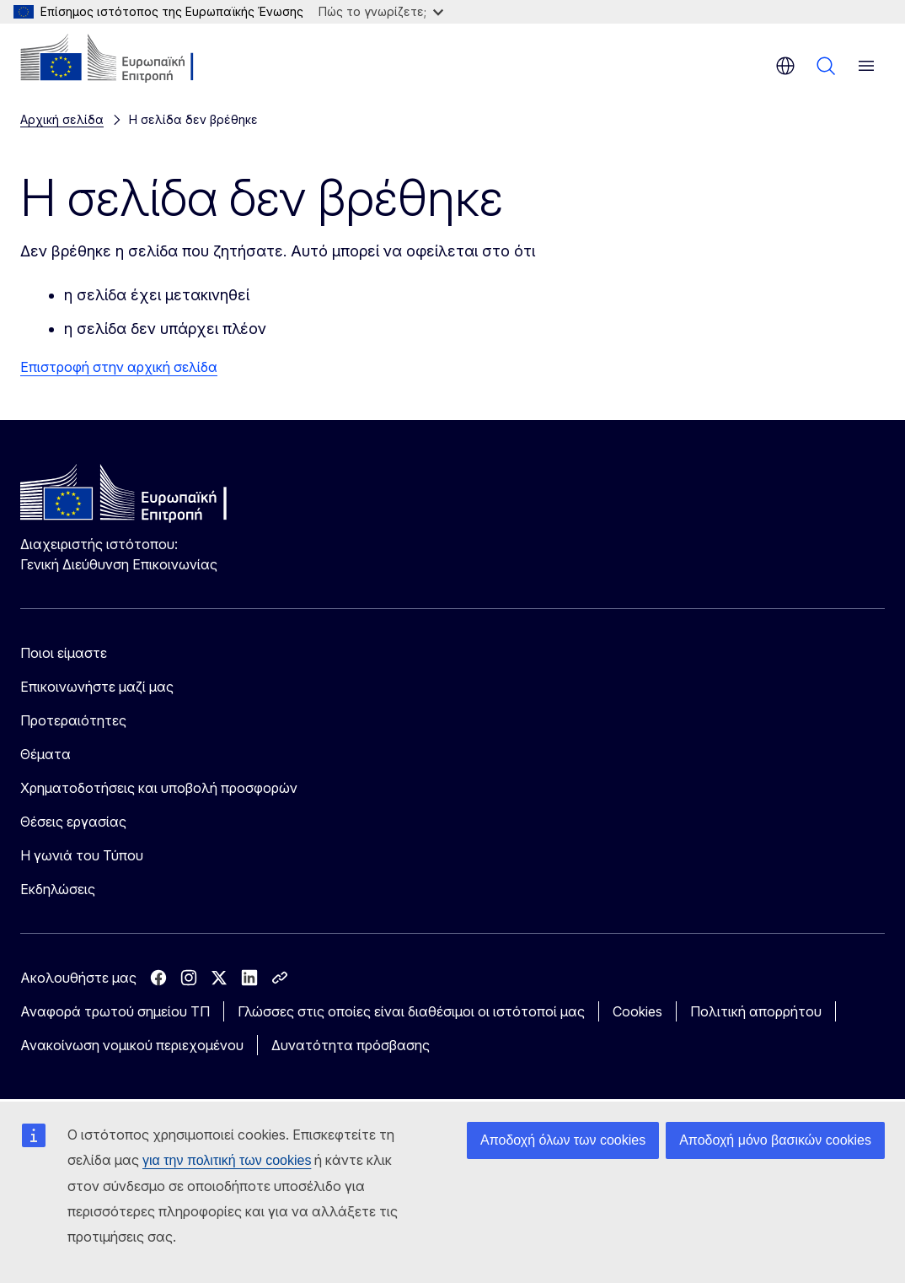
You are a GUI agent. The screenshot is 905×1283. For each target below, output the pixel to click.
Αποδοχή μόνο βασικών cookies (775, 1140)
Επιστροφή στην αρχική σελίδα (118, 366)
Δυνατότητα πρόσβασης (350, 1045)
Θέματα (45, 754)
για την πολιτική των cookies (226, 1160)
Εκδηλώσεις (57, 889)
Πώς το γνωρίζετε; (381, 11)
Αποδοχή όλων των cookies (562, 1140)
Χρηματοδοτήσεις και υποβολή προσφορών (158, 787)
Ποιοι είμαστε (63, 652)
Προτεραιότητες (73, 720)
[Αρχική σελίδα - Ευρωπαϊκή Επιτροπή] (122, 59)
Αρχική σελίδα (62, 119)
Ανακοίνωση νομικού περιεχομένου (132, 1045)
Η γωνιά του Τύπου (81, 855)
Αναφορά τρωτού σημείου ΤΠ (115, 1011)
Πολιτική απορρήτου (756, 1011)
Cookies (637, 1011)
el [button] (785, 66)
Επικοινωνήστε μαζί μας (97, 686)
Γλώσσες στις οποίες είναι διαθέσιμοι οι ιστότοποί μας (411, 1011)
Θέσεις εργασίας (73, 821)
